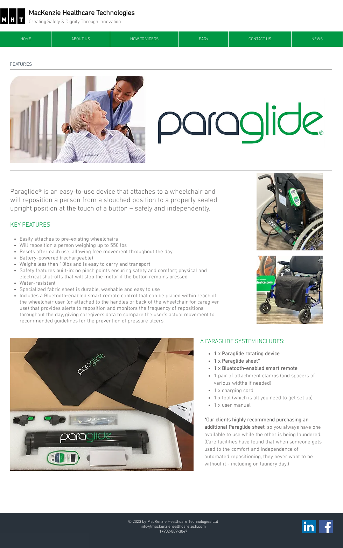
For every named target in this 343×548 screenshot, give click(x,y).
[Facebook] (326, 526)
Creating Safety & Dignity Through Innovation (75, 22)
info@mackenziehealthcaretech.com (173, 526)
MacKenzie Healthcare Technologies (82, 13)
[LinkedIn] (309, 526)
